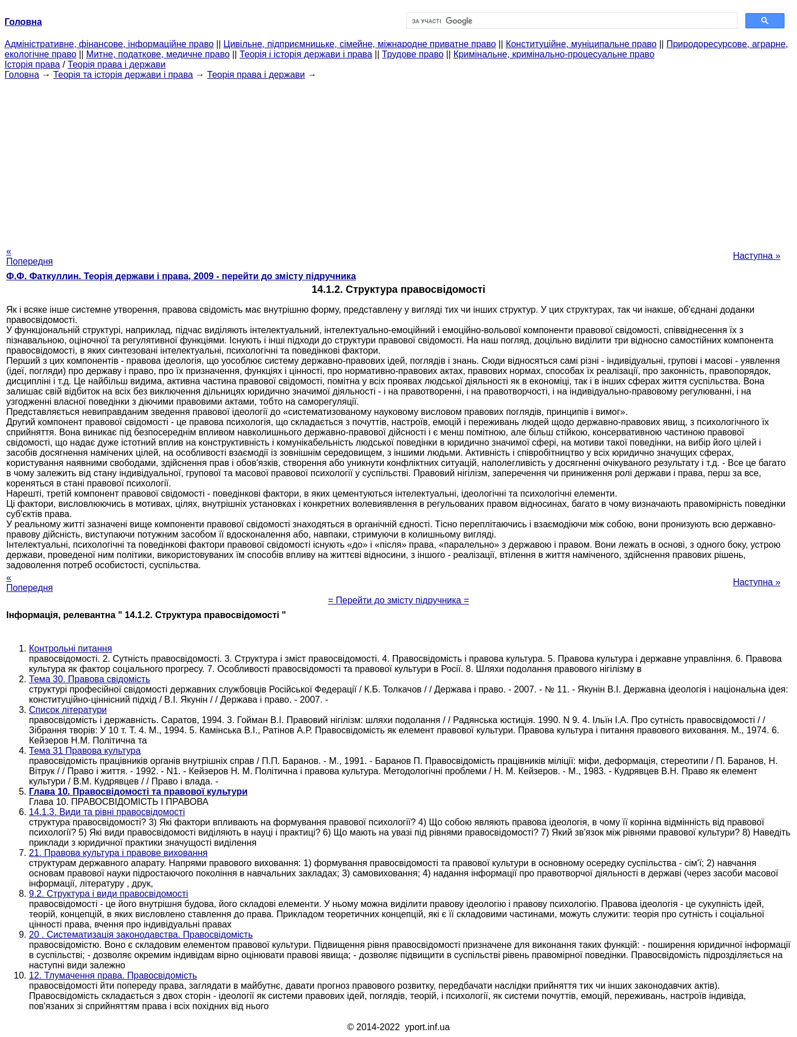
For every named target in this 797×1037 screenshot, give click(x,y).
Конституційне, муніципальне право (581, 44)
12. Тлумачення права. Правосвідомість (113, 975)
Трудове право (413, 54)
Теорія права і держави (117, 64)
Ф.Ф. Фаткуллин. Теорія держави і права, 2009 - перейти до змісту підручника (181, 276)
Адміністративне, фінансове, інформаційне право (109, 44)
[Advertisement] (398, 159)
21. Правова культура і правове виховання (118, 853)
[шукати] (570, 21)
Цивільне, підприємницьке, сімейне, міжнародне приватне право (360, 44)
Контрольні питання (70, 648)
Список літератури (68, 710)
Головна (22, 74)
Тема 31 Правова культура (85, 750)
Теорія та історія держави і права (123, 74)
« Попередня (29, 256)
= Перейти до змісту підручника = (398, 600)
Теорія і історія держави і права (306, 54)
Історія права (32, 64)
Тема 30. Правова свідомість (89, 679)
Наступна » (757, 256)
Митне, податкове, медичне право (158, 54)
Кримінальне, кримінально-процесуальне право (554, 54)
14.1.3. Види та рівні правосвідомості (107, 812)
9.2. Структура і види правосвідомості (108, 894)
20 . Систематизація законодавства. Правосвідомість (141, 934)
